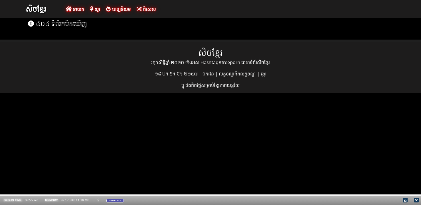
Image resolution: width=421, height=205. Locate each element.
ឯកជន (209, 74)
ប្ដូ (183, 85)
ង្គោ (263, 74)
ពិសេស (146, 9)
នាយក (75, 9)
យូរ (95, 9)
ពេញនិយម (118, 9)
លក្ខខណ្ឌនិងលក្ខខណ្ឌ (238, 74)
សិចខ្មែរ (36, 9)
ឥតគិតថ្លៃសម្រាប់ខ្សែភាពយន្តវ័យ (212, 85)
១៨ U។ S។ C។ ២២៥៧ (177, 74)
